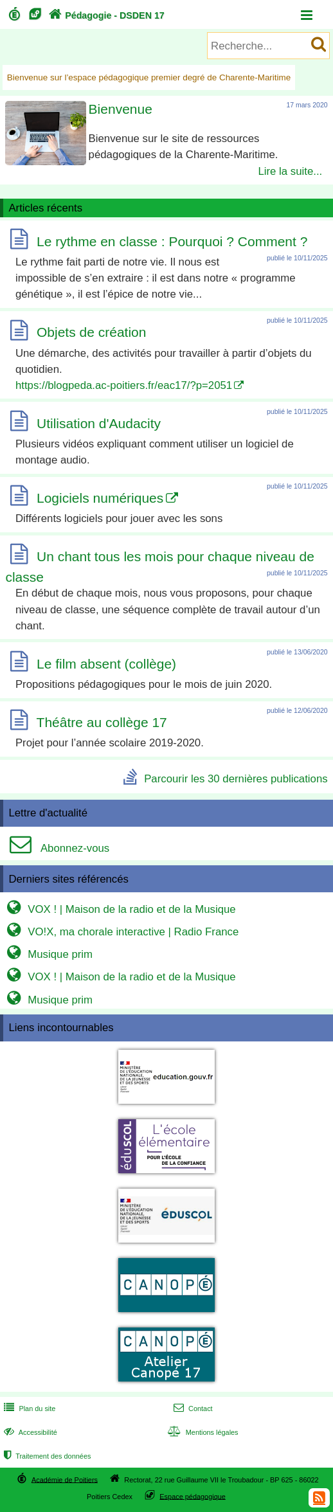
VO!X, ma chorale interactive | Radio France (121, 932)
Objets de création (91, 332)
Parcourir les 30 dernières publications (235, 779)
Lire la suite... (290, 171)
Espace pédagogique (192, 1496)
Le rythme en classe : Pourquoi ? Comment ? (172, 241)
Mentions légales (202, 1432)
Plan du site (28, 1408)
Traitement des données (46, 1456)
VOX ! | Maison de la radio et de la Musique (119, 909)
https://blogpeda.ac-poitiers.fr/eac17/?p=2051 (123, 385)
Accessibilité (29, 1432)
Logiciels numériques (100, 498)
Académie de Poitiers (65, 1479)
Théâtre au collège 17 (102, 722)
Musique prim (48, 954)
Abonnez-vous (56, 848)
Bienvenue (120, 109)
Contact (192, 1408)
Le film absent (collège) (106, 663)
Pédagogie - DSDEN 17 (105, 15)
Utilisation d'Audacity (99, 423)
